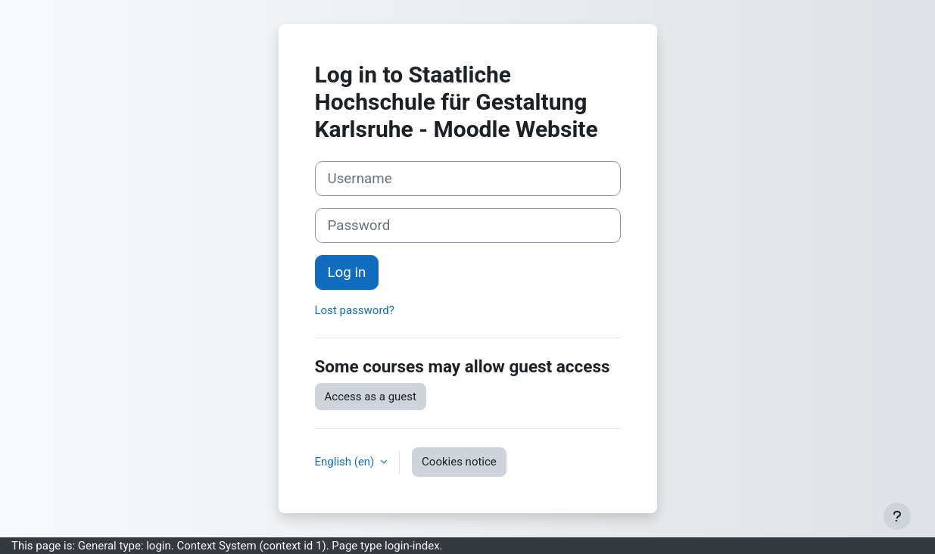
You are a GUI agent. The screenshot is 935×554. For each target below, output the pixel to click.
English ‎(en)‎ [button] (346, 461)
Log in (347, 272)
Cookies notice (459, 461)
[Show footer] (897, 516)
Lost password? (354, 310)
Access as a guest (370, 396)
